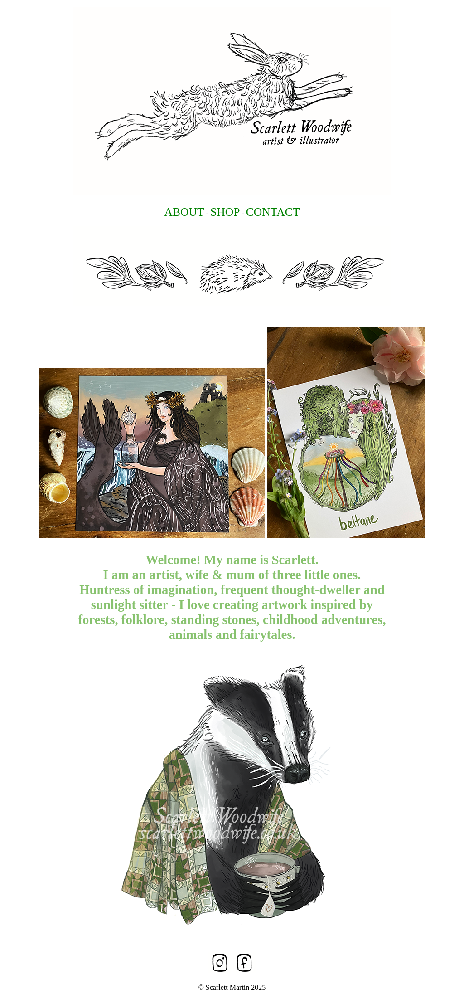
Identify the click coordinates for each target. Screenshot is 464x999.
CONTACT (273, 212)
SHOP (225, 212)
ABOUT (184, 212)
